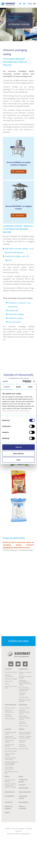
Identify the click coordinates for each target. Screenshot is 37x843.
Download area (18, 641)
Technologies (13, 19)
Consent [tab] (7, 387)
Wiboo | (18, 834)
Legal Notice (25, 834)
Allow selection (18, 453)
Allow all (19, 447)
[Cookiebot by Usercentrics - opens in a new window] (23, 381)
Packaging (17, 16)
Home (10, 16)
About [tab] (30, 387)
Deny (18, 460)
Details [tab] (18, 387)
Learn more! (18, 172)
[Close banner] (34, 381)
